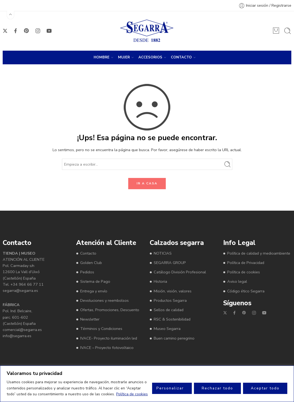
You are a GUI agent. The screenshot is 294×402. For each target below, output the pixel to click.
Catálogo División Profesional (180, 272)
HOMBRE (101, 57)
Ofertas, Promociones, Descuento (109, 309)
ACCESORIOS (150, 57)
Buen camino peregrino (174, 338)
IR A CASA (147, 183)
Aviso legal (237, 281)
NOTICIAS (163, 253)
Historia (160, 281)
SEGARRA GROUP (170, 262)
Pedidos (87, 272)
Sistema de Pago (95, 281)
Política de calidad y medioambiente (258, 253)
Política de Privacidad (245, 262)
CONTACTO (181, 57)
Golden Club (91, 262)
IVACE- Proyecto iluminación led (108, 338)
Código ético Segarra (245, 291)
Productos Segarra (170, 300)
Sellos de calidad (168, 309)
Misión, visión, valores (173, 291)
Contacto (88, 253)
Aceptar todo (265, 388)
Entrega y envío (93, 291)
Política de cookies (132, 394)
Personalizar (170, 388)
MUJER (124, 57)
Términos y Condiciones (101, 328)
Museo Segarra (167, 328)
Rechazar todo (217, 388)
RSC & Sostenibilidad (172, 319)
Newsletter (90, 319)
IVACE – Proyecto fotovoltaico (107, 347)
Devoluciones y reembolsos (104, 300)
